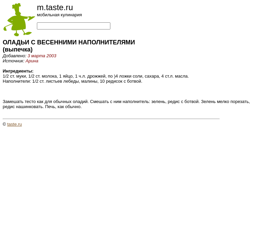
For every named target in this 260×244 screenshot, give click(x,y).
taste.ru (14, 124)
